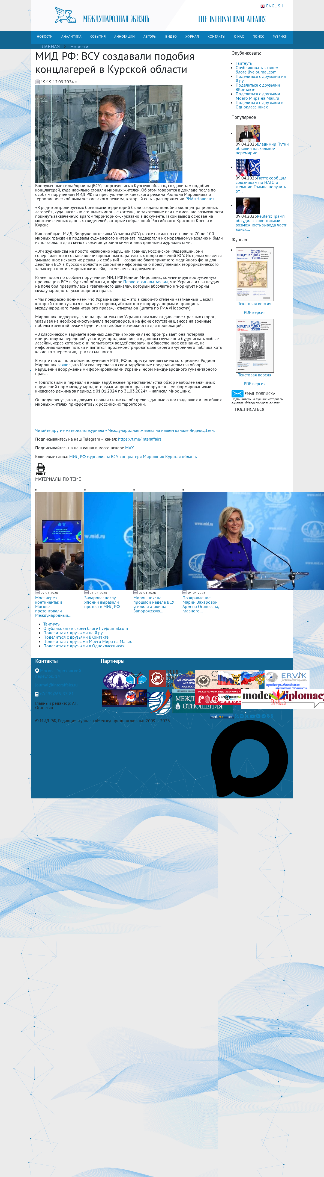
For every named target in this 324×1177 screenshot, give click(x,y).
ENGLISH (271, 6)
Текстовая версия (254, 303)
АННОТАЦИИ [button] (124, 36)
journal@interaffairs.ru (56, 685)
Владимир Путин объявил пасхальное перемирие (262, 148)
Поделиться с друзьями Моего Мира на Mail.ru (258, 96)
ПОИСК (258, 36)
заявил (161, 281)
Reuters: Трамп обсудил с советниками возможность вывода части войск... (261, 222)
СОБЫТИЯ (98, 36)
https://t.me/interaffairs (139, 439)
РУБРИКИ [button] (280, 36)
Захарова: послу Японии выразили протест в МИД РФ (102, 602)
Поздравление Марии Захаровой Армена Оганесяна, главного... (200, 604)
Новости (79, 46)
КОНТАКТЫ (216, 36)
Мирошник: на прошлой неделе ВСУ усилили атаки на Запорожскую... (153, 604)
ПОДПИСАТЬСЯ (249, 409)
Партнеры (112, 661)
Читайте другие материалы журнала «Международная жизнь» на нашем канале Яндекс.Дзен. (125, 430)
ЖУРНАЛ (192, 36)
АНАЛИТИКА (71, 36)
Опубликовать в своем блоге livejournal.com (257, 70)
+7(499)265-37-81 (57, 693)
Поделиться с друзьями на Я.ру (261, 78)
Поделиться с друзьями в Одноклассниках (259, 105)
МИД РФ (77, 456)
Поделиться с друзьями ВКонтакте (258, 87)
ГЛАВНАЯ (50, 46)
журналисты (98, 456)
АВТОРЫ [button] (150, 36)
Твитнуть (244, 63)
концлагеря (130, 456)
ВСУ (114, 456)
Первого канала (138, 281)
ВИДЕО (171, 36)
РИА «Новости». (200, 198)
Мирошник (153, 456)
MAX (129, 447)
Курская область (181, 456)
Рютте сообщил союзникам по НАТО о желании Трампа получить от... (261, 184)
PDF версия (255, 312)
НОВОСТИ (45, 36)
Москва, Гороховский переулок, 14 (58, 673)
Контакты (46, 661)
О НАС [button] (239, 36)
